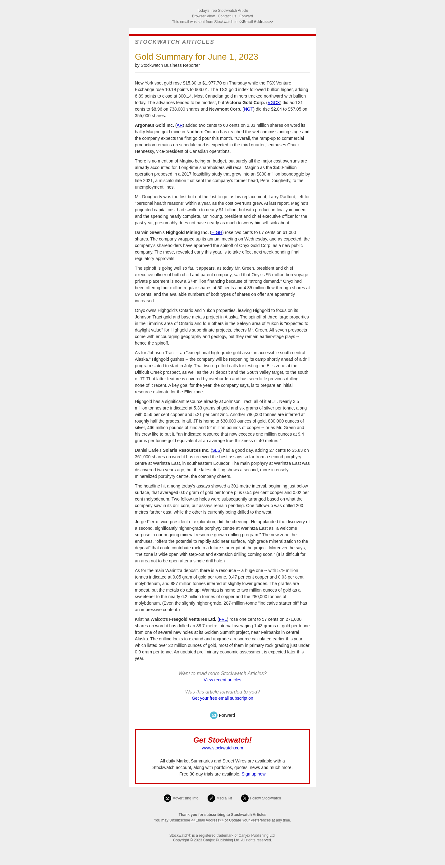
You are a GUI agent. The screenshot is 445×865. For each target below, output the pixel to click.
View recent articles (222, 679)
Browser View (203, 16)
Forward (246, 16)
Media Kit (224, 798)
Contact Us (227, 16)
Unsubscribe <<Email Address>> (196, 820)
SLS (216, 450)
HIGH (216, 232)
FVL (223, 619)
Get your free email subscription (222, 698)
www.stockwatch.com (222, 747)
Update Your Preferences (250, 820)
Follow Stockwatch (265, 798)
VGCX (274, 102)
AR (180, 125)
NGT (248, 109)
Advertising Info (186, 798)
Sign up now (253, 773)
